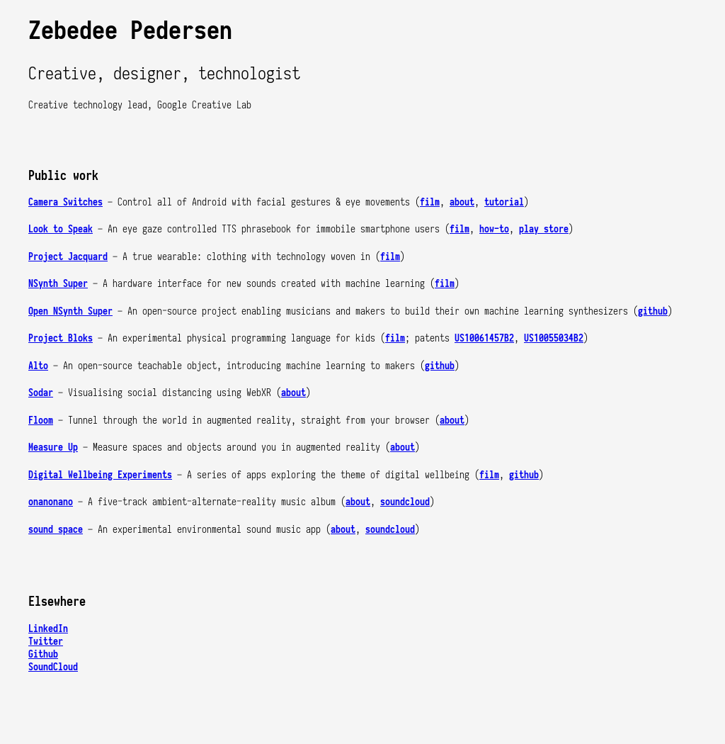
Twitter (45, 641)
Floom (40, 420)
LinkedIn (48, 628)
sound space (55, 529)
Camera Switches (65, 202)
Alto (38, 365)
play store (544, 228)
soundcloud (405, 501)
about (462, 202)
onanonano (50, 501)
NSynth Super (58, 283)
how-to (494, 228)
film (430, 202)
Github (43, 654)
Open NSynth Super (70, 311)
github (653, 311)
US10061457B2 (484, 338)
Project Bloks (60, 338)
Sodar (40, 392)
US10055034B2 (553, 338)
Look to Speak (60, 228)
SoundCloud (53, 666)
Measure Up (53, 447)
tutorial (504, 202)
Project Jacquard (68, 256)
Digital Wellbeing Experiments (100, 474)
